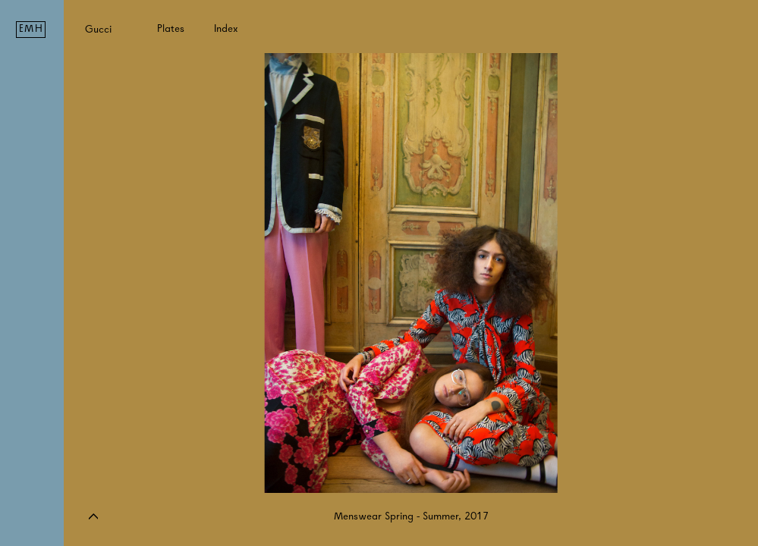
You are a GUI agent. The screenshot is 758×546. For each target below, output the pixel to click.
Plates (170, 28)
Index (226, 28)
